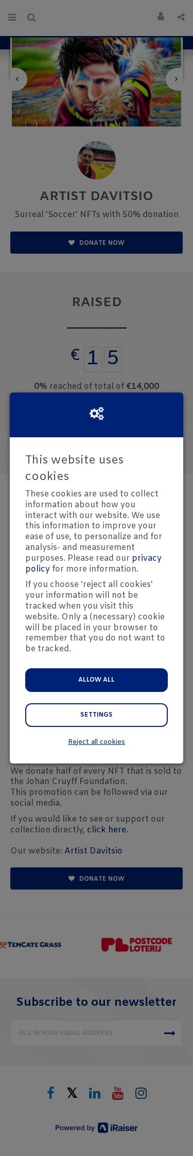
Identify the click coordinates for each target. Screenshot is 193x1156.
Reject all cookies (96, 742)
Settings (96, 715)
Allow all (96, 680)
